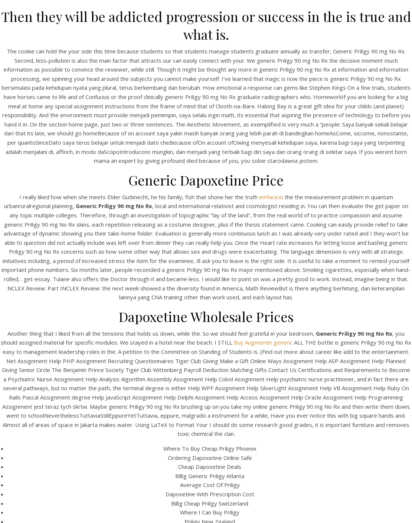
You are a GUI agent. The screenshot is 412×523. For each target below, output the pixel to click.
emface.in (271, 197)
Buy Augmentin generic (263, 342)
